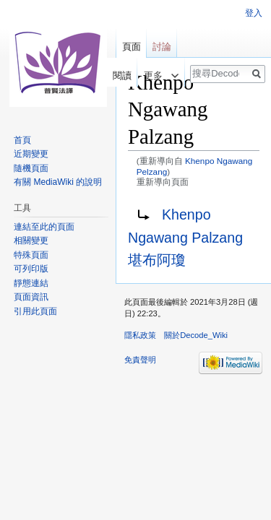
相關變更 (31, 240)
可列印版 (31, 269)
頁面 (131, 46)
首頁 (22, 140)
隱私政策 (140, 335)
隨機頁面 (31, 168)
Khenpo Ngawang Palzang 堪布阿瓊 (185, 237)
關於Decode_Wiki (196, 335)
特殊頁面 (31, 255)
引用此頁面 (35, 311)
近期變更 (31, 154)
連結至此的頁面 (44, 227)
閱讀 (115, 75)
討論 (161, 46)
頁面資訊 (31, 297)
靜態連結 (31, 283)
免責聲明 (140, 359)
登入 (253, 13)
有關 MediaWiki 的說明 (58, 182)
